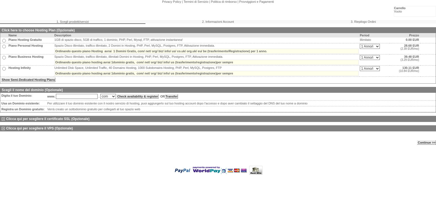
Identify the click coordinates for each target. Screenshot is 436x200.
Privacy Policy (171, 1)
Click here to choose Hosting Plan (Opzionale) (38, 30)
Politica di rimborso (224, 1)
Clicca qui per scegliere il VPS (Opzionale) (37, 128)
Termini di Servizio (196, 1)
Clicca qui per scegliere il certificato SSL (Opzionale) (46, 119)
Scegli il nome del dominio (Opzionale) (32, 90)
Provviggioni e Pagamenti (256, 1)
